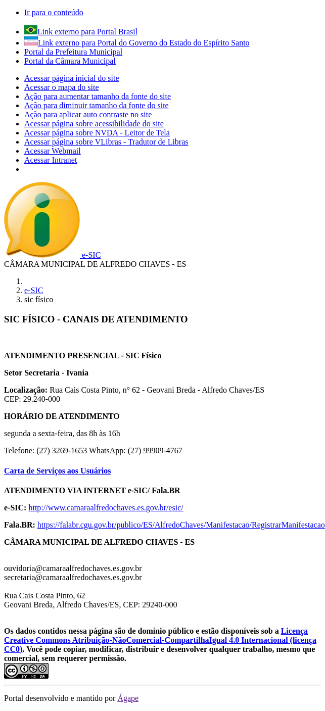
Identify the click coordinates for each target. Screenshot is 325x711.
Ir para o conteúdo (53, 12)
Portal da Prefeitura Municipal (73, 52)
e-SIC (33, 290)
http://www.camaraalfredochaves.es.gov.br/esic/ (105, 507)
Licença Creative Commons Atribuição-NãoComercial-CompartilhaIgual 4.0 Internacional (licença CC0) (160, 640)
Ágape (127, 698)
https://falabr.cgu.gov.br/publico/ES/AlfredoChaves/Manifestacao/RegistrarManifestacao (181, 524)
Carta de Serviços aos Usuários (57, 470)
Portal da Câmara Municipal (70, 61)
